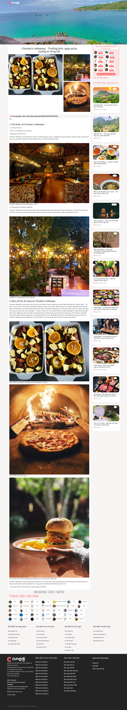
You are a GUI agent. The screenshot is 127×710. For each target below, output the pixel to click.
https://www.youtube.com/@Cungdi (16, 682)
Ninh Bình (23, 41)
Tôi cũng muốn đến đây (106, 74)
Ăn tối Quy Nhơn (70, 637)
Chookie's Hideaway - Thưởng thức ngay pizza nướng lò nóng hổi (48, 41)
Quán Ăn (51, 592)
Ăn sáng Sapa (12, 640)
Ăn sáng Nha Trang (13, 634)
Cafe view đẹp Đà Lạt (99, 634)
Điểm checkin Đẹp (40, 592)
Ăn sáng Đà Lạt (12, 631)
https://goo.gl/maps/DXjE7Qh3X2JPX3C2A (42, 116)
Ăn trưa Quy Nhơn (41, 637)
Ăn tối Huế (68, 647)
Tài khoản (114, 2)
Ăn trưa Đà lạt (40, 634)
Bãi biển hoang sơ (98, 637)
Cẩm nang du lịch (91, 3)
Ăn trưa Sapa (40, 631)
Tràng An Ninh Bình (100, 109)
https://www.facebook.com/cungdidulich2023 (17, 686)
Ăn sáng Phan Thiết (14, 644)
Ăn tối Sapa (68, 634)
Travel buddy (11, 694)
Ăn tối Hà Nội (69, 640)
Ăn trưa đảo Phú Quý (42, 640)
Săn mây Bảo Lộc (98, 640)
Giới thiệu (103, 3)
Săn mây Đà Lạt (98, 631)
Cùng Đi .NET (14, 41)
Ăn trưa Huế (40, 644)
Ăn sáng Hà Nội (12, 637)
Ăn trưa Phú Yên (41, 647)
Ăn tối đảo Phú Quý (70, 644)
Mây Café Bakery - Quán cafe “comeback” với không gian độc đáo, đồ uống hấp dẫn (105, 251)
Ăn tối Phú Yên (69, 650)
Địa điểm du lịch (78, 3)
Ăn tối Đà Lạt (69, 631)
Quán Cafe (60, 592)
